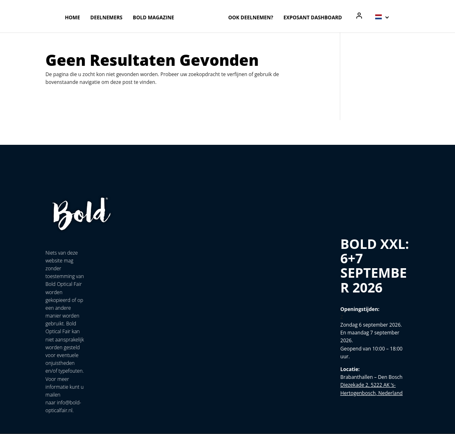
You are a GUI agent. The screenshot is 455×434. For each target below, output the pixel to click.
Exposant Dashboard (312, 18)
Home (72, 18)
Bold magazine (153, 18)
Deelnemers (107, 18)
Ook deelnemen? (250, 18)
